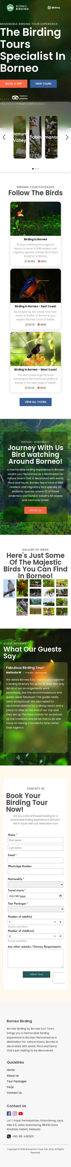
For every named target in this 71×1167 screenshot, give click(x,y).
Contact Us (14, 1093)
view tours (43, 84)
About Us (35, 510)
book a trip (13, 84)
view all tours (35, 402)
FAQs (10, 1087)
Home (11, 1070)
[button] (4, 137)
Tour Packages (16, 1081)
